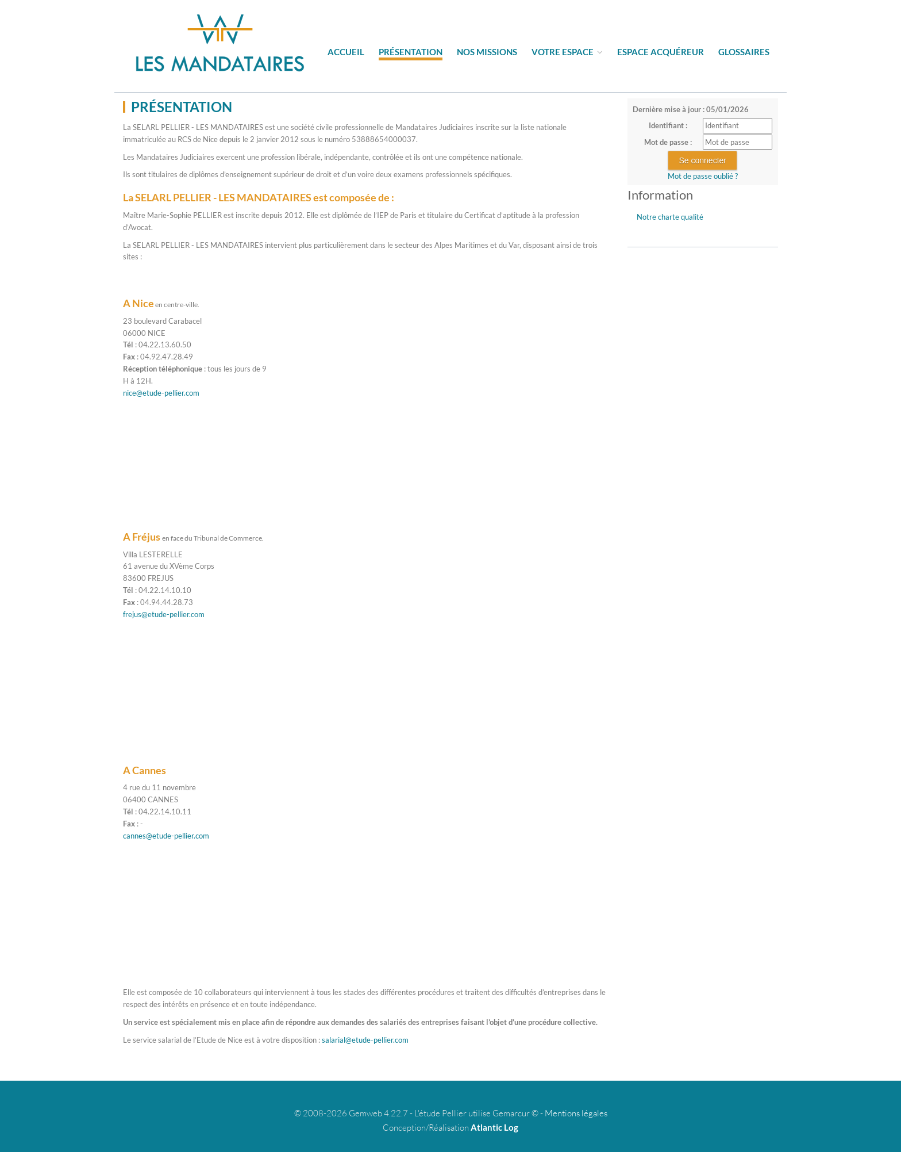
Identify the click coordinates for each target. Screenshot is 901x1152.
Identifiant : (668, 125)
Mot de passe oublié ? (703, 176)
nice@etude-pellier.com (161, 392)
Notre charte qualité (670, 216)
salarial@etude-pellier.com (365, 1039)
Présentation (410, 52)
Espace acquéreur (660, 52)
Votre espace (567, 52)
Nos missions (487, 52)
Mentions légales (576, 1113)
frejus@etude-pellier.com (164, 614)
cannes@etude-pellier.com (166, 835)
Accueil (346, 52)
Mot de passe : (668, 142)
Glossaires (743, 52)
